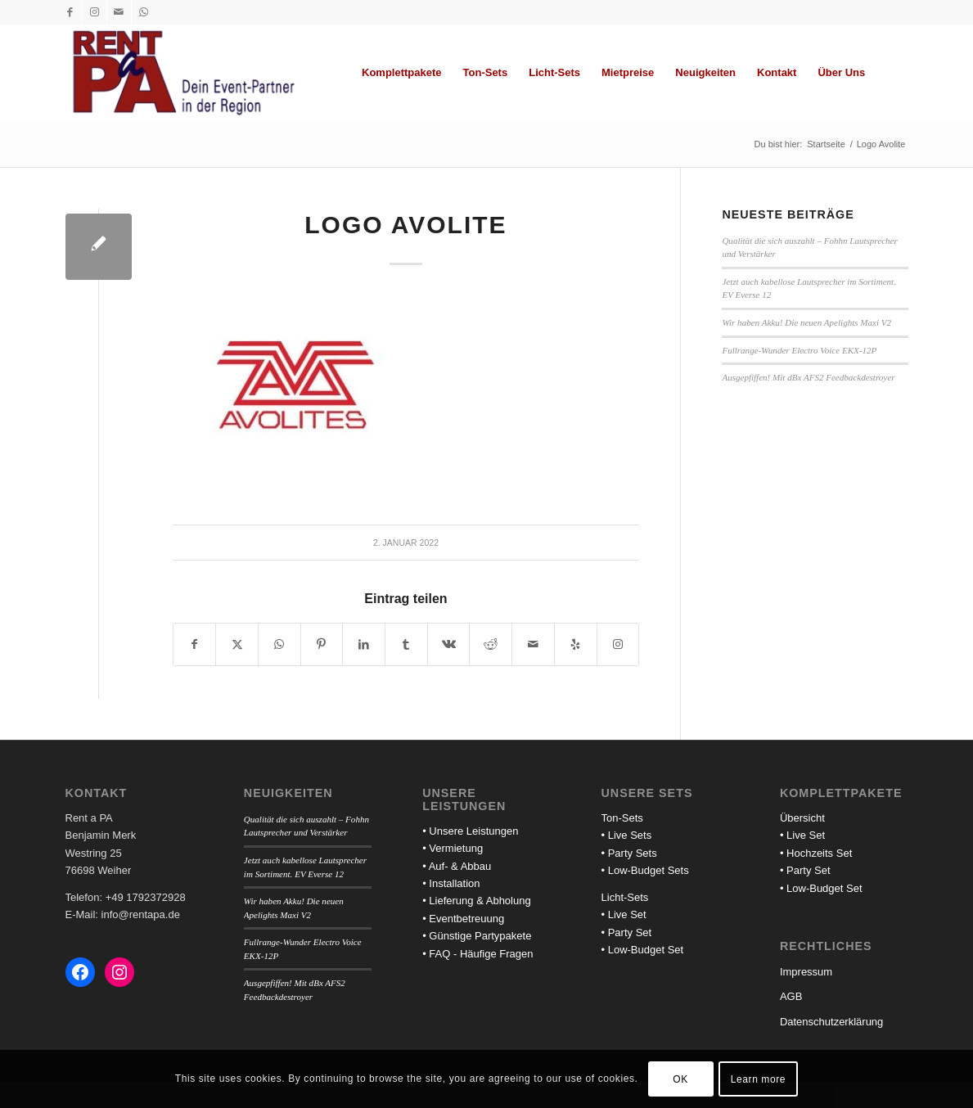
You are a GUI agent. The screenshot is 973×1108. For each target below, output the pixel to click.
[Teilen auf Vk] (449, 644)
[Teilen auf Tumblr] (406, 644)
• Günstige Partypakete (476, 936)
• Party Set (626, 932)
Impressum (806, 972)
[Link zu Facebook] (70, 12)
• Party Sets (629, 853)
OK (680, 1079)
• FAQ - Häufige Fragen (477, 954)
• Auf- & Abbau (456, 866)
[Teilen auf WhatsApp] (279, 644)
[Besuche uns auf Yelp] (576, 644)
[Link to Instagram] (618, 644)
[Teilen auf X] (237, 644)
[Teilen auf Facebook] (194, 644)
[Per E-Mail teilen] (533, 644)
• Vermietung (452, 848)
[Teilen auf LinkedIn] (364, 644)
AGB (791, 996)
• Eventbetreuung (463, 918)
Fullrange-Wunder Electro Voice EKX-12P (799, 350)
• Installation (451, 883)
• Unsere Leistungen (470, 831)
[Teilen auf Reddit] (490, 644)
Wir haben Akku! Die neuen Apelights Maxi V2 (806, 322)
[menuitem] (402, 72)
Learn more (758, 1079)
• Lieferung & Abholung (476, 900)
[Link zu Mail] (119, 12)
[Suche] (892, 72)
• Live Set (623, 914)
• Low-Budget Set (642, 950)
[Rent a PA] (183, 72)
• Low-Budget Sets (645, 870)
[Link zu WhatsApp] (144, 12)
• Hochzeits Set (816, 853)
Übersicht (802, 818)
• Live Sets (626, 835)
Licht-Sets (625, 897)
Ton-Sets (622, 818)
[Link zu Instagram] (94, 12)
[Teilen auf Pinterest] (322, 644)
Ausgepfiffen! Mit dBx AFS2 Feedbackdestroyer (808, 377)
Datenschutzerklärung (831, 1022)
